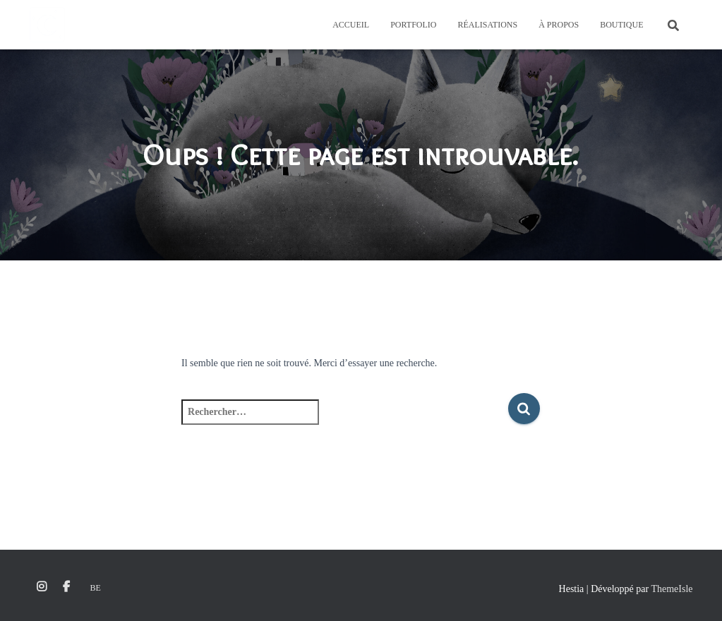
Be (95, 588)
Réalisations (487, 25)
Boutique (621, 25)
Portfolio (413, 25)
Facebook (66, 587)
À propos (559, 25)
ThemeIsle (671, 589)
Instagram (42, 587)
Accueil (350, 25)
